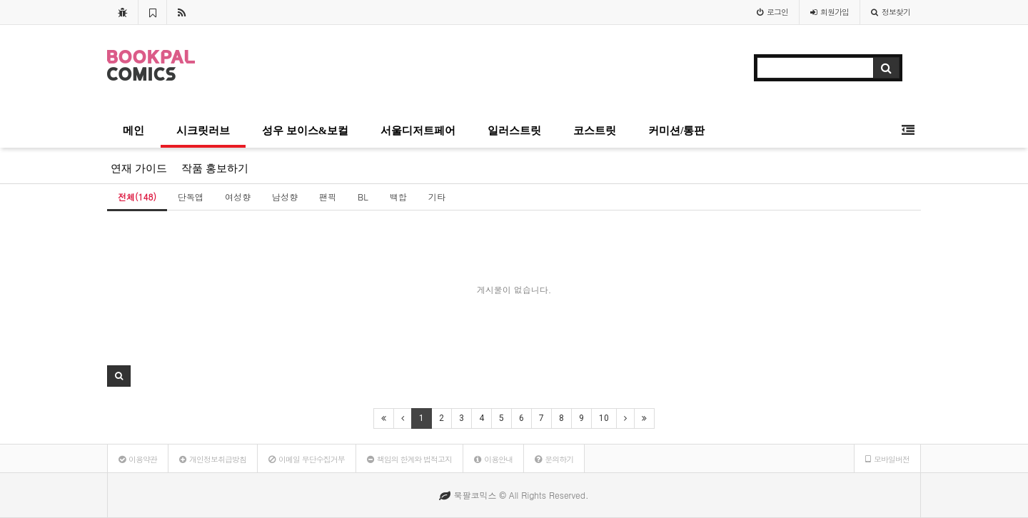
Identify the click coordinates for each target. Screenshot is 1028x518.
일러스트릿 (514, 130)
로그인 (772, 11)
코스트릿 (594, 130)
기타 (436, 197)
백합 (398, 197)
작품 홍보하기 (214, 168)
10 (604, 418)
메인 (133, 130)
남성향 (285, 197)
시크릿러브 (203, 130)
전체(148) (137, 197)
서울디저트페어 (418, 130)
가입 (829, 11)
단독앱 (190, 197)
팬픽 (327, 197)
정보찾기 (890, 11)
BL (363, 197)
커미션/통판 (676, 130)
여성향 (238, 197)
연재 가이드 (139, 168)
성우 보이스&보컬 (305, 130)
